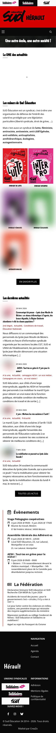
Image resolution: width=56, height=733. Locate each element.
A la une (6, 375)
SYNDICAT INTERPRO (40, 186)
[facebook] (8, 713)
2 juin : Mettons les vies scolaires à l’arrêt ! (32, 414)
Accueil (34, 645)
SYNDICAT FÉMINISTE (15, 228)
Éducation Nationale (12, 329)
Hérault (12, 666)
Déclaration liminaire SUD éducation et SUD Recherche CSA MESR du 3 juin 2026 (28, 591)
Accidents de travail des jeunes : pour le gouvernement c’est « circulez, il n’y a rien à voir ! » (28, 599)
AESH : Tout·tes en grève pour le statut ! (26, 555)
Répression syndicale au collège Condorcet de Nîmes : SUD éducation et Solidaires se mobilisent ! (29, 617)
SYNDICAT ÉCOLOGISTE (41, 228)
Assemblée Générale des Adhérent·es (29, 535)
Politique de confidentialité (38, 698)
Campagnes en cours (12, 378)
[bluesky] (22, 713)
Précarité (26, 418)
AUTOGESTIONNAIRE (15, 269)
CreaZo (34, 728)
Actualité (18, 325)
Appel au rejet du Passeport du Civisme (26, 624)
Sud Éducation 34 (14, 721)
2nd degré (7, 325)
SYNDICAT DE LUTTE (15, 186)
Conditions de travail (33, 325)
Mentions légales (39, 690)
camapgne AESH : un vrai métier (37, 375)
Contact (35, 656)
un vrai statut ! (31, 378)
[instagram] (15, 713)
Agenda (35, 651)
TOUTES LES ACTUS (28, 493)
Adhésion (36, 685)
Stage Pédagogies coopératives (25, 519)
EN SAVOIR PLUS (28, 281)
